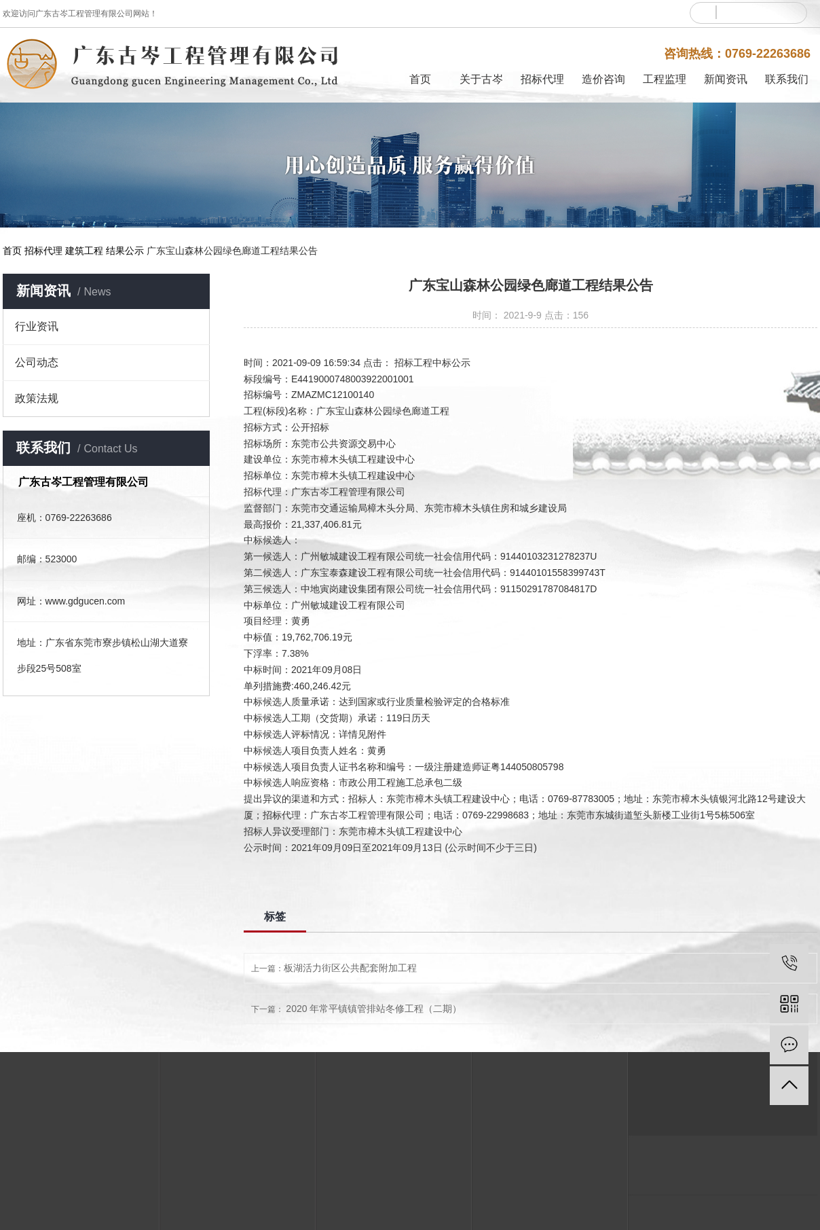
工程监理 (664, 79)
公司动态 (36, 362)
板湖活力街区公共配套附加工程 (350, 967)
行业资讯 (36, 326)
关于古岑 (481, 79)
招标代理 (542, 79)
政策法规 (36, 398)
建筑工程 (84, 250)
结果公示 (125, 250)
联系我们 (786, 79)
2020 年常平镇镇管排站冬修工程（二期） (374, 1008)
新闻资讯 (725, 79)
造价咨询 (603, 79)
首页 (420, 79)
